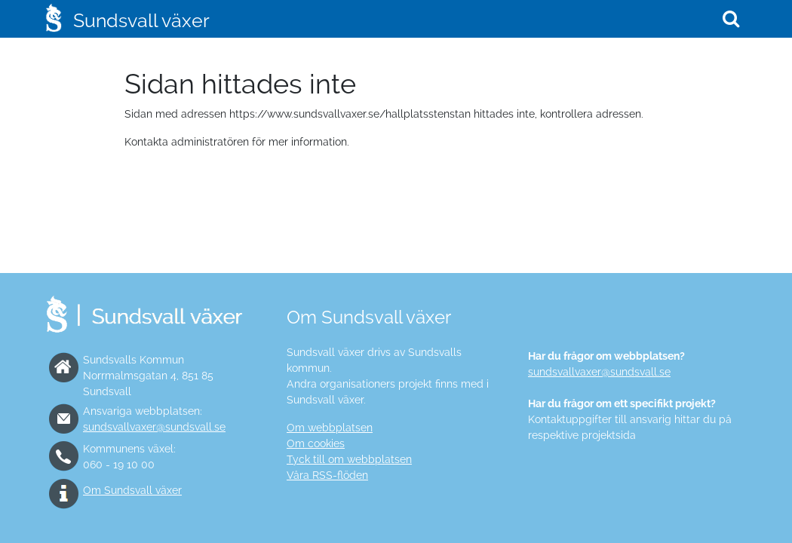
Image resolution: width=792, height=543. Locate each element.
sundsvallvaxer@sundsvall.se (154, 427)
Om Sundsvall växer (132, 490)
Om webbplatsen (330, 428)
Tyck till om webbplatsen (349, 459)
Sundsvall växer (141, 20)
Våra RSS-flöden (327, 475)
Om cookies (316, 443)
